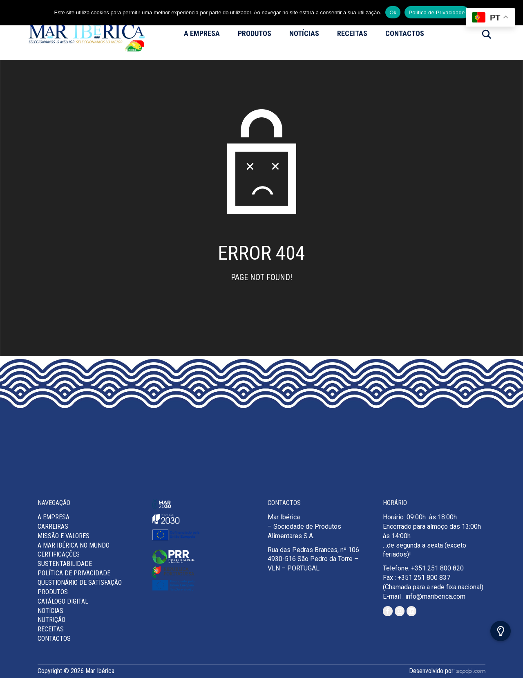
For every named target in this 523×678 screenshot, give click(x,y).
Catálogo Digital (63, 601)
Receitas (352, 33)
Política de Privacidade (74, 573)
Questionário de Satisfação (80, 582)
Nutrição (51, 620)
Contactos (404, 33)
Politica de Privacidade (437, 12)
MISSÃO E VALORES (63, 536)
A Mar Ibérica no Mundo (74, 545)
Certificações (59, 554)
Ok (392, 12)
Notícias (304, 33)
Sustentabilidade (65, 564)
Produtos (254, 33)
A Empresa (202, 33)
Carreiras (53, 526)
